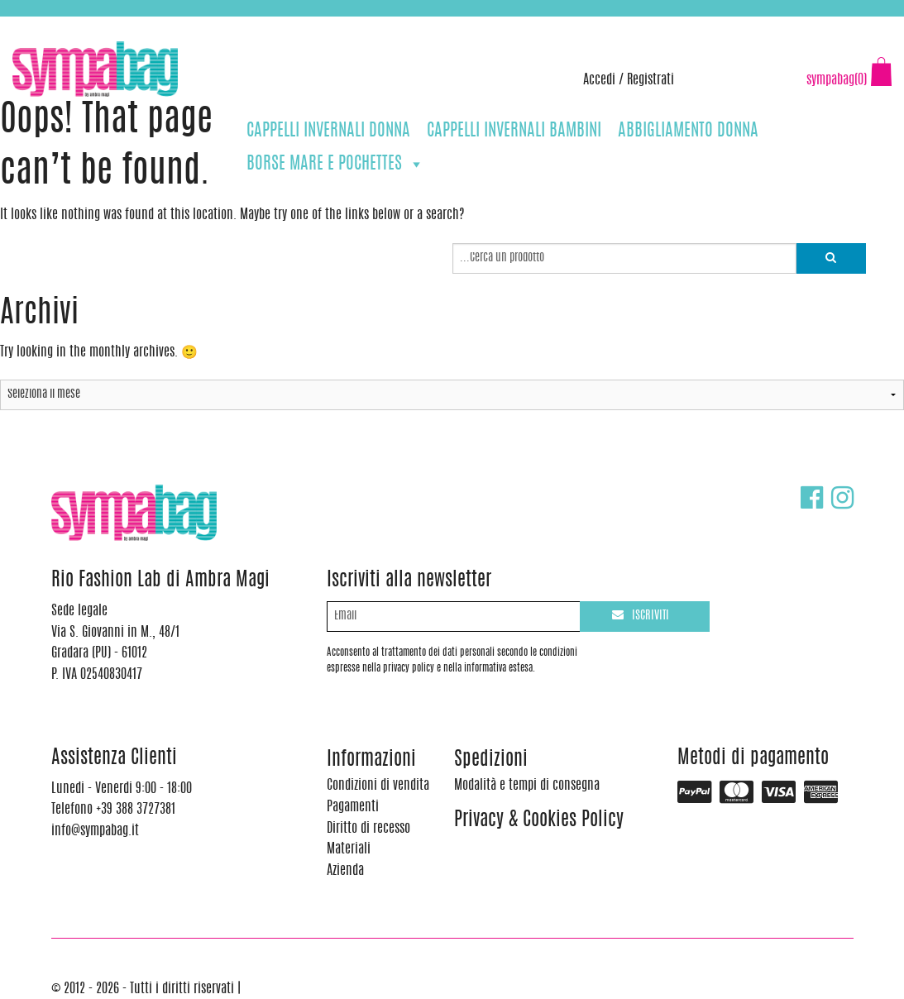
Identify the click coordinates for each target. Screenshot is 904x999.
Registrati (650, 80)
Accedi (599, 80)
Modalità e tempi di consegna (527, 785)
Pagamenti (353, 807)
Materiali (349, 849)
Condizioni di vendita (378, 785)
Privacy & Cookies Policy (539, 820)
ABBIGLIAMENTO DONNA (688, 131)
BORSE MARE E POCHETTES (335, 164)
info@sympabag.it (230, 24)
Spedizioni (491, 760)
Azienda (345, 870)
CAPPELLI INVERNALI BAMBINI (514, 131)
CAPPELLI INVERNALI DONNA (328, 131)
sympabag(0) (836, 80)
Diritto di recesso (368, 828)
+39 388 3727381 (81, 24)
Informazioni (371, 760)
